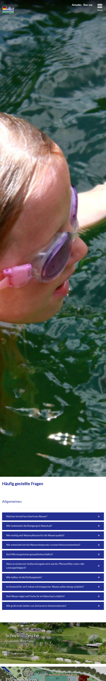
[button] (53, 516)
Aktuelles (77, 5)
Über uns (87, 5)
